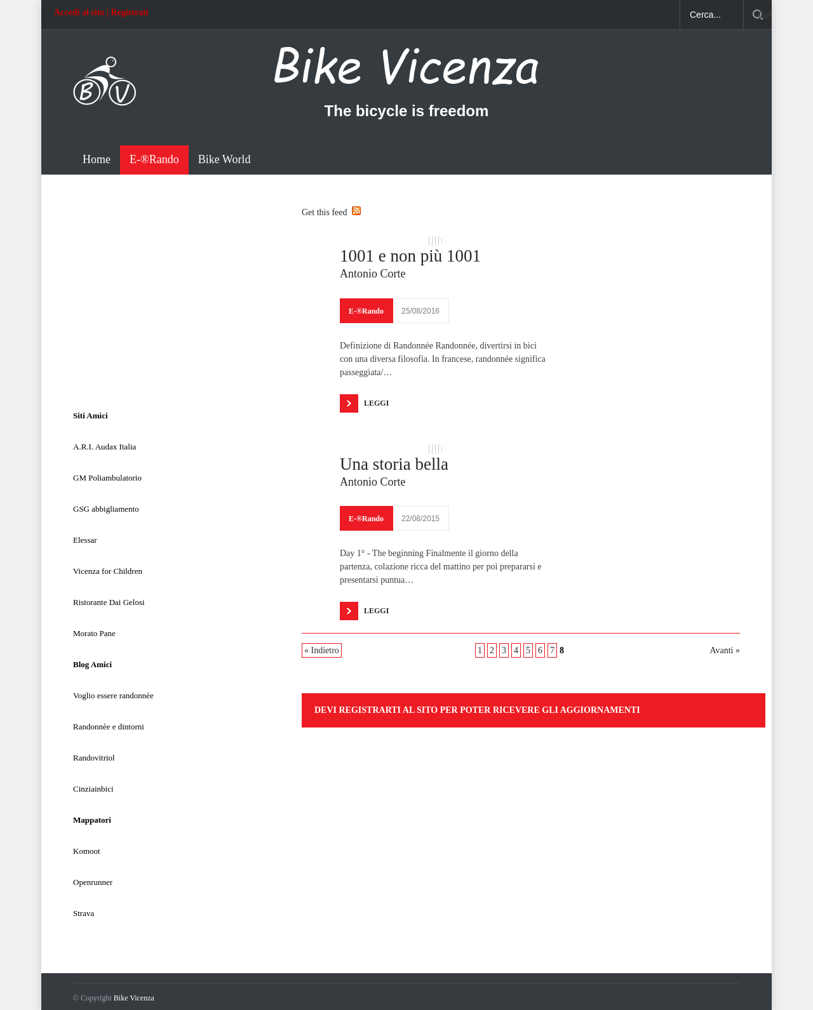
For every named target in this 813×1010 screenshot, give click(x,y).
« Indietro (321, 650)
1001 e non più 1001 (410, 255)
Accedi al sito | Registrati (101, 12)
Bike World (224, 159)
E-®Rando (154, 159)
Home (97, 159)
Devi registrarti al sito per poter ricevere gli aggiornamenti (477, 710)
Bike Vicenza (134, 997)
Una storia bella (394, 464)
